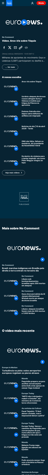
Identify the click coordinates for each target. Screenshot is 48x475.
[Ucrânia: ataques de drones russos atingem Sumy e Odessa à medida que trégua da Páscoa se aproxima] (34, 101)
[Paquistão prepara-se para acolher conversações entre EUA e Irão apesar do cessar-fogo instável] (34, 384)
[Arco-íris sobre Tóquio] (34, 86)
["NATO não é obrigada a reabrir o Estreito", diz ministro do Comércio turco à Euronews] (34, 399)
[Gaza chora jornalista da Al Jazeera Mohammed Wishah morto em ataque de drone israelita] (34, 297)
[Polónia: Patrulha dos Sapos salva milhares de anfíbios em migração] (34, 116)
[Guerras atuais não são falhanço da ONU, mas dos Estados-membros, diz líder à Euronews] (34, 146)
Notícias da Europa (30, 472)
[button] (13, 172)
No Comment (8, 265)
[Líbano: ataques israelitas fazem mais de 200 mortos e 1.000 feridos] (34, 312)
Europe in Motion (9, 367)
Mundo (25, 378)
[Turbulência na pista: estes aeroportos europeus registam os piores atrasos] (24, 371)
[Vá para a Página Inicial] (9, 3)
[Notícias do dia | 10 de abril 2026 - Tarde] (34, 131)
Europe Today (28, 393)
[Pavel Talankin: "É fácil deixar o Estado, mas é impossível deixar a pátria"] (34, 414)
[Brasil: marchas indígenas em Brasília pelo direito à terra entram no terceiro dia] (24, 269)
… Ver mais (10, 67)
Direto (41, 3)
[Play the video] (24, 22)
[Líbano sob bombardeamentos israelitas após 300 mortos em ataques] (34, 282)
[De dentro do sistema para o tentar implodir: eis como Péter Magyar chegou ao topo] (34, 161)
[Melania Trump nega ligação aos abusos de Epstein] (34, 448)
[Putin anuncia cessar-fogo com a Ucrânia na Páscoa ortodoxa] (34, 463)
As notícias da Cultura (31, 408)
